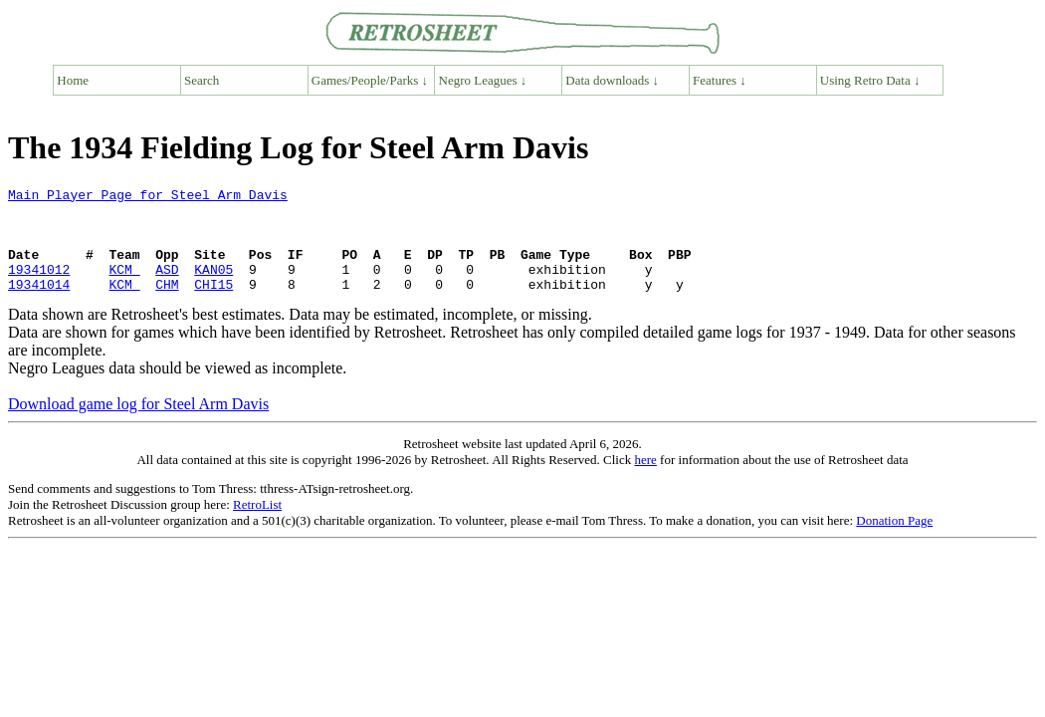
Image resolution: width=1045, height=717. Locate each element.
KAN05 (213, 287)
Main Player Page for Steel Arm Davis (148, 197)
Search (201, 80)
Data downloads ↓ (612, 80)
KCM (123, 287)
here (645, 480)
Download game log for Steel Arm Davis (138, 424)
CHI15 (213, 305)
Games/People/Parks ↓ (370, 80)
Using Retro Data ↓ (870, 80)
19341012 (39, 287)
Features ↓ (719, 80)
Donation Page (894, 541)
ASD (166, 287)
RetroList (257, 525)
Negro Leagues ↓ (483, 80)
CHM (166, 305)
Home (73, 80)
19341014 (39, 305)
